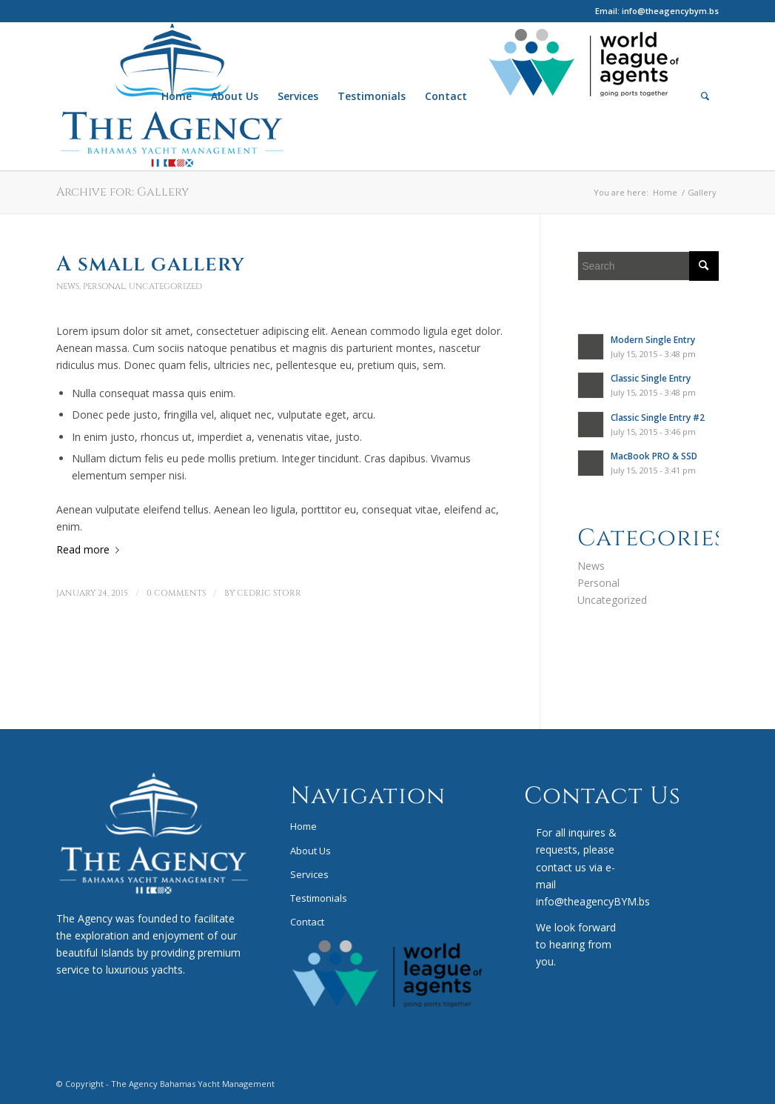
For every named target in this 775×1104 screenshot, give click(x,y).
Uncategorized (165, 286)
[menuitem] (176, 96)
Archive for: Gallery (122, 192)
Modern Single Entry (653, 339)
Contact (307, 921)
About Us (310, 850)
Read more (90, 549)
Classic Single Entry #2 (658, 417)
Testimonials (318, 898)
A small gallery (150, 264)
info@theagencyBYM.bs (593, 901)
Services (309, 874)
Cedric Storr (269, 593)
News (67, 286)
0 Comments (176, 593)
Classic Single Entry (651, 378)
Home (303, 826)
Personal (104, 286)
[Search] (705, 96)
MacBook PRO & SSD (654, 456)
